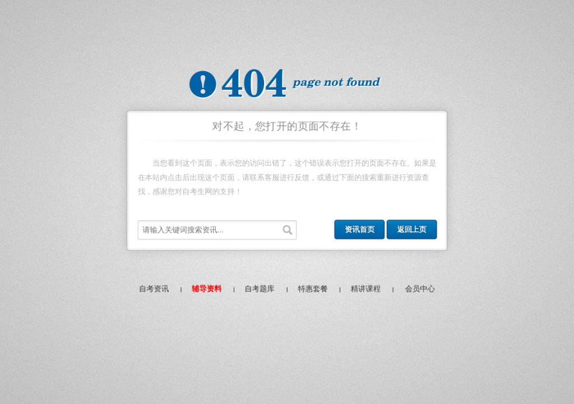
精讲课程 (367, 291)
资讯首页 (361, 230)
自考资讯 (151, 291)
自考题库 (259, 291)
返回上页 (414, 230)
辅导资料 (205, 291)
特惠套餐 (313, 291)
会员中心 (423, 291)
